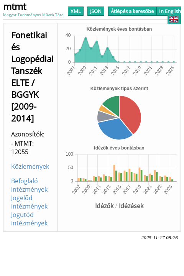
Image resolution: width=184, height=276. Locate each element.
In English (170, 15)
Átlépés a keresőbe (132, 11)
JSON (96, 11)
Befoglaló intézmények (29, 185)
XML (76, 11)
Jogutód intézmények (29, 218)
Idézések (131, 206)
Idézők (104, 206)
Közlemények (30, 166)
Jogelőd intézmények (29, 202)
